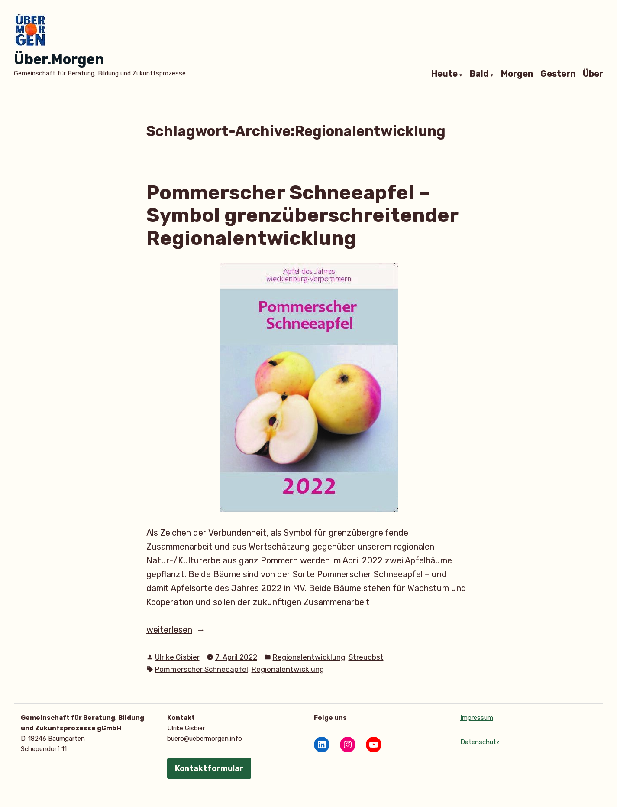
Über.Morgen (59, 59)
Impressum (476, 718)
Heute (444, 74)
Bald (479, 74)
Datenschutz (480, 742)
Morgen (517, 74)
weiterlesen (192, 630)
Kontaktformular (209, 768)
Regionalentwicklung (309, 657)
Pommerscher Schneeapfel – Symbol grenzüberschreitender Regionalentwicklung (302, 215)
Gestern (558, 74)
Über (593, 74)
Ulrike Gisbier (177, 657)
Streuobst (366, 657)
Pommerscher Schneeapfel (201, 669)
